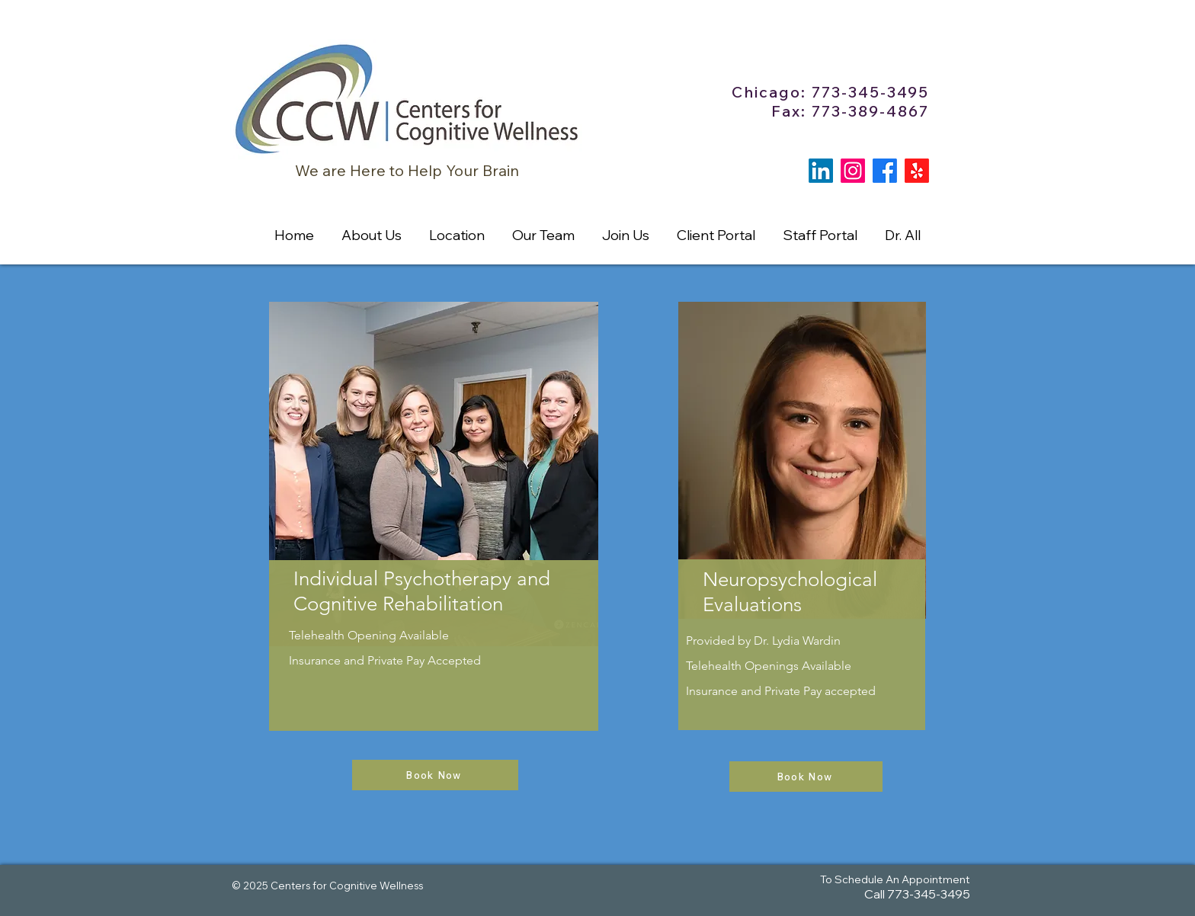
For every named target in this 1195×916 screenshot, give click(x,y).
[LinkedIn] (821, 171)
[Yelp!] (917, 171)
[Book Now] (435, 775)
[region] (433, 564)
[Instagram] (853, 171)
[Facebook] (885, 171)
